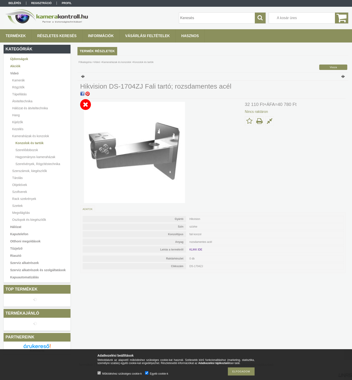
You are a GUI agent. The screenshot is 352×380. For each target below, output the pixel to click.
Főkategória (85, 62)
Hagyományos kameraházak (35, 157)
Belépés (15, 3)
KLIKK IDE (195, 249)
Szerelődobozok (26, 150)
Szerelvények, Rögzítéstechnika (37, 164)
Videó (97, 62)
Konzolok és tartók (29, 143)
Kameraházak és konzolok (116, 62)
